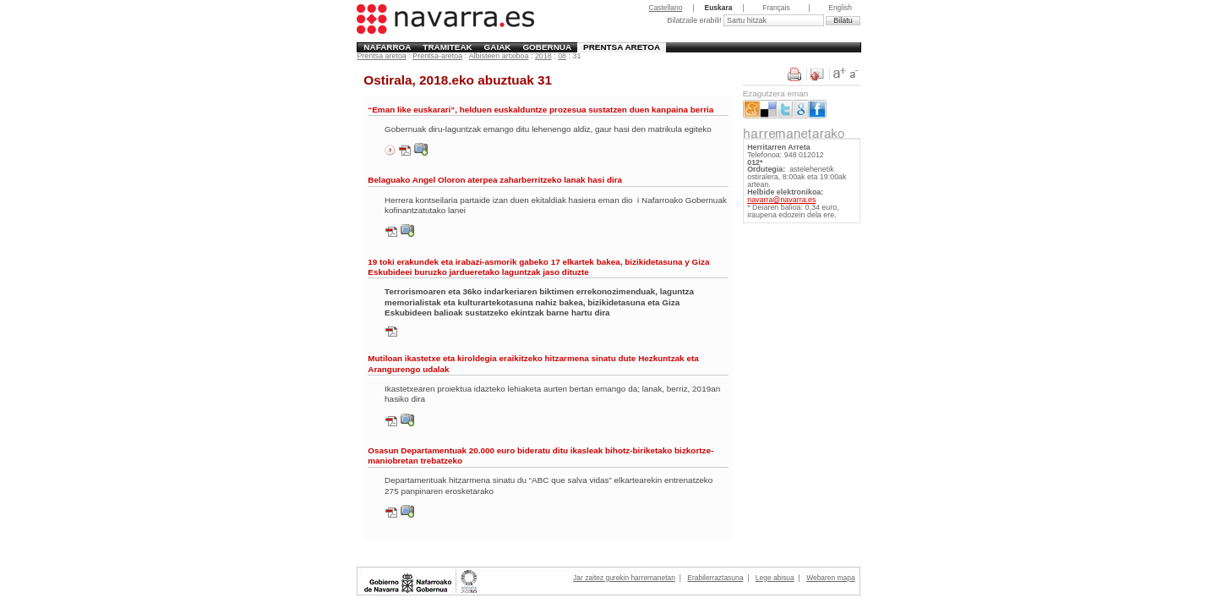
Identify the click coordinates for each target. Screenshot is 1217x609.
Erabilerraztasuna (715, 577)
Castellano (666, 7)
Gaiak (497, 47)
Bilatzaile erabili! (695, 20)
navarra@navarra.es (781, 199)
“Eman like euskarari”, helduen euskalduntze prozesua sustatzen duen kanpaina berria (540, 109)
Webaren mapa (830, 577)
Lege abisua (775, 577)
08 (562, 56)
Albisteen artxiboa (499, 56)
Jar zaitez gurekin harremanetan (624, 577)
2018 (543, 56)
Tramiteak (447, 47)
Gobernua (546, 47)
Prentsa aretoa (621, 47)
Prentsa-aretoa (437, 56)
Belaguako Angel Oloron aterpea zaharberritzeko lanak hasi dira (495, 179)
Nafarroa (387, 47)
